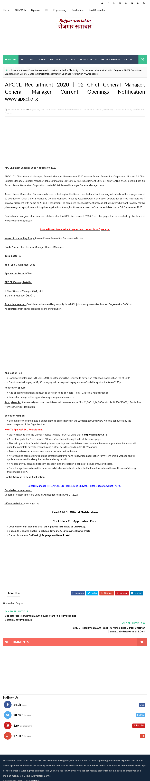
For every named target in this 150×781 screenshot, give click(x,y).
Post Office (88, 59)
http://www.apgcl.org (95, 435)
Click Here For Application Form (75, 522)
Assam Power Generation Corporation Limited (79, 110)
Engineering (59, 10)
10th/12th (20, 10)
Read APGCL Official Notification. (75, 513)
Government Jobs (123, 110)
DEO (35, 67)
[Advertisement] (75, 43)
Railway (56, 59)
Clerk (24, 67)
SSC (23, 59)
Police (70, 59)
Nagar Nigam (110, 59)
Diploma (35, 10)
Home (6, 10)
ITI (46, 10)
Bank (42, 59)
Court (129, 59)
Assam (52, 110)
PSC (32, 59)
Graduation (77, 10)
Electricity (108, 110)
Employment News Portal (56, 536)
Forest (10, 67)
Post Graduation (97, 10)
